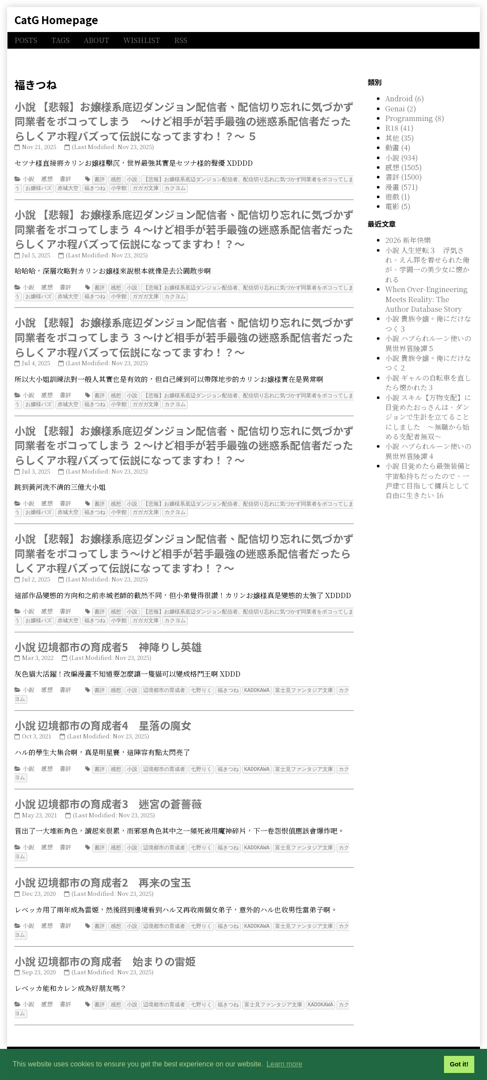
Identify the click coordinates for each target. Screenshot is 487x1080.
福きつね (94, 187)
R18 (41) (399, 128)
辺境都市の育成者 (164, 685)
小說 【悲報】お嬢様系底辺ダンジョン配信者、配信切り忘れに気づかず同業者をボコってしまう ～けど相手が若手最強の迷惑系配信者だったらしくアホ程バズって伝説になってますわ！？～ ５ (184, 121)
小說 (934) (401, 158)
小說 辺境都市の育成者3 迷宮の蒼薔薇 (108, 797)
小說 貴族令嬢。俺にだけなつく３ (428, 323)
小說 (28, 179)
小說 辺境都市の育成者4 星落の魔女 (102, 719)
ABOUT (96, 40)
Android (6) (404, 98)
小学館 (119, 187)
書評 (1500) (403, 177)
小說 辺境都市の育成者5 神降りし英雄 (108, 642)
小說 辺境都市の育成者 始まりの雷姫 (105, 953)
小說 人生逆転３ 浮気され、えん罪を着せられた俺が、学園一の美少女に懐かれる (427, 265)
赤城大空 (68, 187)
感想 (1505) (403, 167)
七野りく (201, 685)
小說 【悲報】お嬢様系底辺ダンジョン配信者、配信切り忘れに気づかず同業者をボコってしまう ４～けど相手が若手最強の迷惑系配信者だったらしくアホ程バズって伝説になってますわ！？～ (184, 228)
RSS (180, 40)
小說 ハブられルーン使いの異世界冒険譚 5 (428, 343)
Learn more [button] (284, 1064)
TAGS (60, 40)
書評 (65, 179)
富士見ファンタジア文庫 (304, 685)
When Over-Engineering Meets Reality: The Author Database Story (426, 299)
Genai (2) (400, 108)
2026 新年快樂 (408, 240)
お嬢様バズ (38, 187)
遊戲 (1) (397, 197)
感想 (47, 179)
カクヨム (175, 187)
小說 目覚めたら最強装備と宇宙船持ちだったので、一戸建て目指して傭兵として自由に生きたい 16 (428, 480)
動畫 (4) (398, 148)
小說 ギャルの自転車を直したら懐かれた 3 (428, 382)
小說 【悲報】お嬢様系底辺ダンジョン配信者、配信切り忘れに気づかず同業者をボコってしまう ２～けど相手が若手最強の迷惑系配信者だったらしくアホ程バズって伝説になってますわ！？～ (184, 442)
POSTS (25, 40)
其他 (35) (399, 138)
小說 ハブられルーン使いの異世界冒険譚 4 (428, 451)
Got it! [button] (459, 1064)
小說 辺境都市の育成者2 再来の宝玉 (102, 875)
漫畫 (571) (401, 187)
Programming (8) (414, 118)
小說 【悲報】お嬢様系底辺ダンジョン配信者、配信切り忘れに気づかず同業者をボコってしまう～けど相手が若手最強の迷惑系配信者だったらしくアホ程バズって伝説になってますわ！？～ (184, 549)
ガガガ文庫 (145, 187)
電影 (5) (398, 206)
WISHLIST (141, 40)
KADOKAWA (257, 685)
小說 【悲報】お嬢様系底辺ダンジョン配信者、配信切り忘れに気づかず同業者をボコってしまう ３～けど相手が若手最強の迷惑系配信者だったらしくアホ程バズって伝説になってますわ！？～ (184, 335)
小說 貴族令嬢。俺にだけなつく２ (428, 363)
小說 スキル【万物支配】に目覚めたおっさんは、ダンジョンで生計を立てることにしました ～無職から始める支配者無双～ (428, 417)
